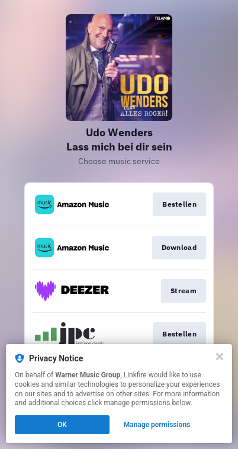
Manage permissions (157, 425)
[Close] (219, 356)
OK (62, 425)
